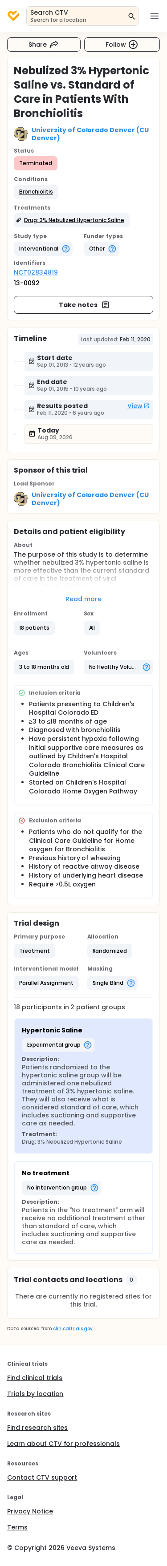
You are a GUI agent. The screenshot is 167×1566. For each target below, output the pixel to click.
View (138, 406)
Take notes (84, 304)
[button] (36, 192)
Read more (83, 599)
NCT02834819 (36, 272)
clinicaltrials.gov (72, 1328)
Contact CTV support (42, 1477)
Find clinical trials (34, 1377)
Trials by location (35, 1393)
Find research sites (37, 1427)
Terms (17, 1527)
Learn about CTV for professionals (63, 1443)
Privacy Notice (30, 1511)
